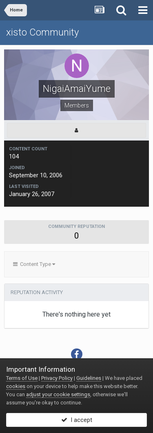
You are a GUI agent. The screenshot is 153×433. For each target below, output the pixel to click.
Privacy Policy (57, 378)
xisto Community (42, 32)
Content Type (34, 264)
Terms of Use (22, 378)
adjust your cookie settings (58, 394)
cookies (15, 386)
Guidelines (88, 378)
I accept (76, 420)
